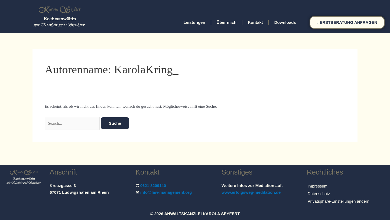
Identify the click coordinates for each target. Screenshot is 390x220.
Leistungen (194, 22)
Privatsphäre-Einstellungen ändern (339, 201)
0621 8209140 (153, 185)
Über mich (226, 22)
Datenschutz (319, 193)
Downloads (285, 22)
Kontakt (255, 22)
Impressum (318, 186)
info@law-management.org (166, 192)
